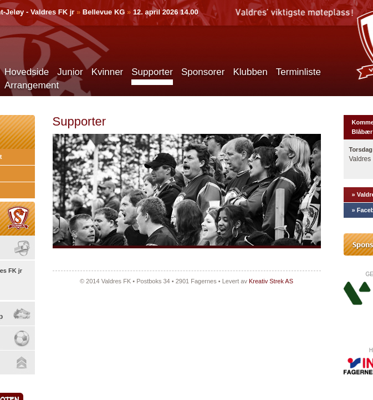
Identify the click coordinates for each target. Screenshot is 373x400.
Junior (70, 72)
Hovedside (26, 72)
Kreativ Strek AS (271, 281)
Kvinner (107, 72)
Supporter (152, 72)
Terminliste (298, 72)
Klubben (250, 72)
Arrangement (31, 85)
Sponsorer (202, 72)
